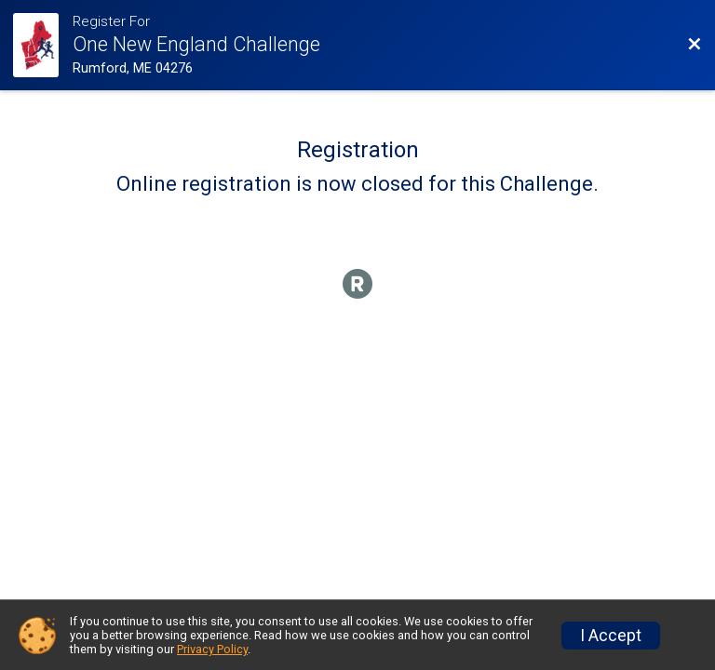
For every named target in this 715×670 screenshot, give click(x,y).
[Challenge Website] (43, 45)
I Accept (610, 635)
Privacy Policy (212, 649)
